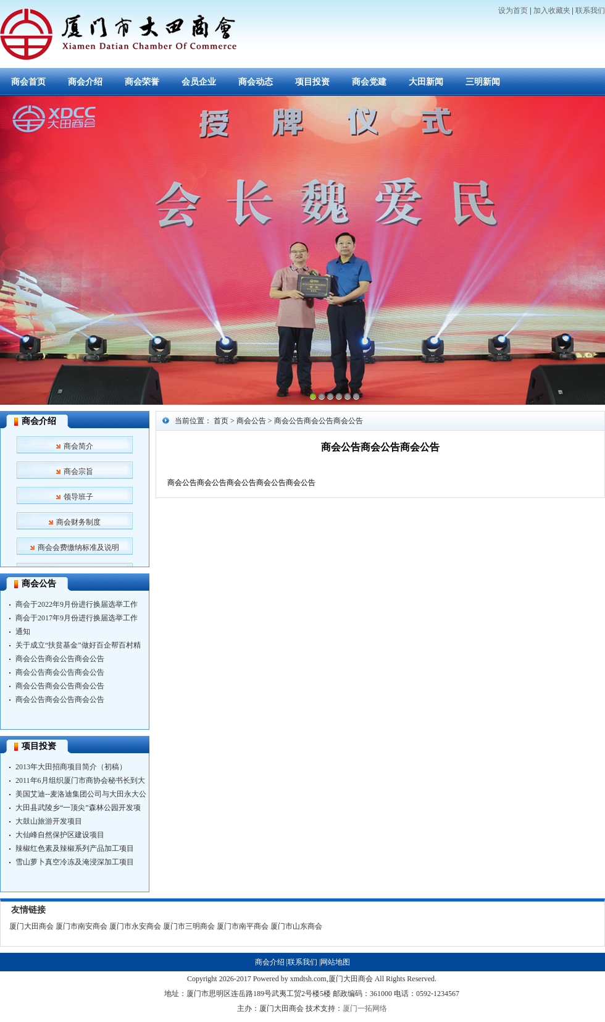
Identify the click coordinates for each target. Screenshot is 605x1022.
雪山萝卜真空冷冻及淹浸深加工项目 (74, 862)
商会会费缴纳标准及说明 (78, 547)
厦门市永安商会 (135, 926)
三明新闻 (482, 82)
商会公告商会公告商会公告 (59, 658)
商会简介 (78, 446)
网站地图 (335, 962)
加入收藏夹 (551, 10)
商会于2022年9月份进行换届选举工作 (76, 604)
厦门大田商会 (31, 926)
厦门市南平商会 (243, 926)
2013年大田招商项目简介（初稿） (71, 766)
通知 (22, 631)
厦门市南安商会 (81, 926)
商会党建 (369, 82)
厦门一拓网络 (365, 1008)
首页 (221, 420)
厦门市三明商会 (189, 926)
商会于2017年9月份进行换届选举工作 (76, 618)
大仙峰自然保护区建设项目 (59, 834)
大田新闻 (426, 82)
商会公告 (39, 583)
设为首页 (513, 10)
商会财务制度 (78, 522)
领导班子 (78, 496)
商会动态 (255, 82)
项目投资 (312, 82)
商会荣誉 (142, 82)
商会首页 (28, 82)
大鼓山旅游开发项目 (48, 821)
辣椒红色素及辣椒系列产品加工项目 (74, 848)
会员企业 (199, 82)
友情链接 (28, 909)
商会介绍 (85, 82)
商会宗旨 (78, 471)
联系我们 (590, 10)
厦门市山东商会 (296, 926)
